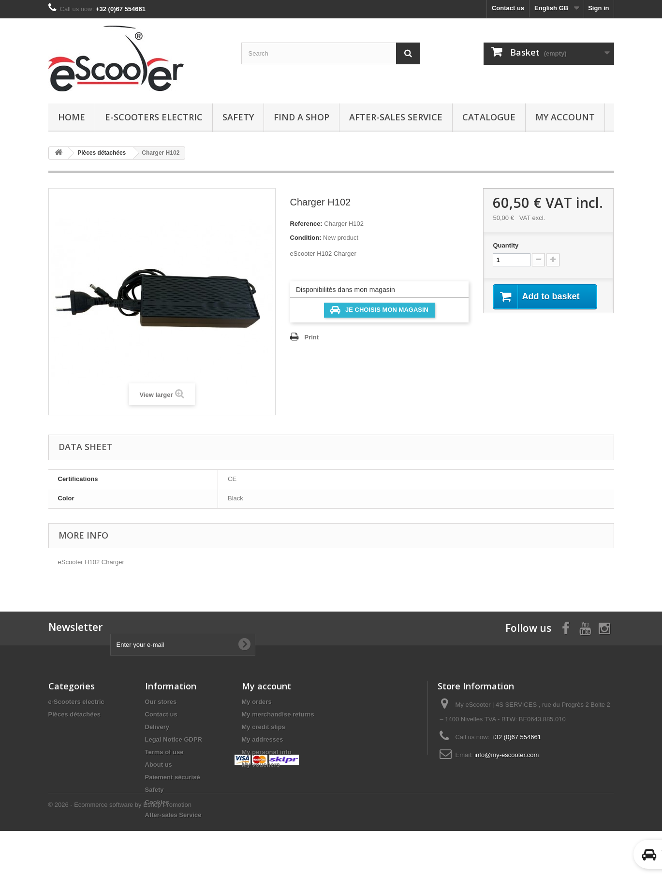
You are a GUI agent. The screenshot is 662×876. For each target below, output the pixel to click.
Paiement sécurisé (172, 777)
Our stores (161, 701)
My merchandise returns (278, 714)
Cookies (157, 802)
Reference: (306, 223)
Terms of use (164, 752)
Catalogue (488, 117)
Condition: (306, 237)
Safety (238, 117)
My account (565, 117)
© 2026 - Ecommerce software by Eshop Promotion (119, 849)
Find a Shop (301, 117)
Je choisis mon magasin (379, 310)
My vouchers (261, 764)
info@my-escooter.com (506, 755)
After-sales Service (395, 117)
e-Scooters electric (154, 117)
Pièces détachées (74, 714)
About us (158, 764)
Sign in (598, 8)
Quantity (505, 245)
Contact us (508, 8)
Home (71, 117)
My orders (257, 701)
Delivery (157, 726)
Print (312, 337)
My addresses (262, 739)
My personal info (267, 752)
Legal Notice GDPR (173, 739)
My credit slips (263, 726)
